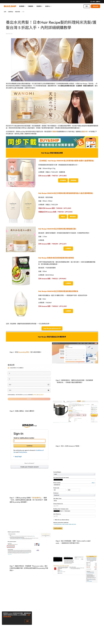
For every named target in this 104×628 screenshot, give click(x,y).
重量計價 (84, 131)
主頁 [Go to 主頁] (5, 11)
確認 (27, 621)
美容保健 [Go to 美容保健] (17, 11)
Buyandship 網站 (23, 352)
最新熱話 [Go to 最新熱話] (10, 11)
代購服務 (54, 131)
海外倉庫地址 (36, 498)
